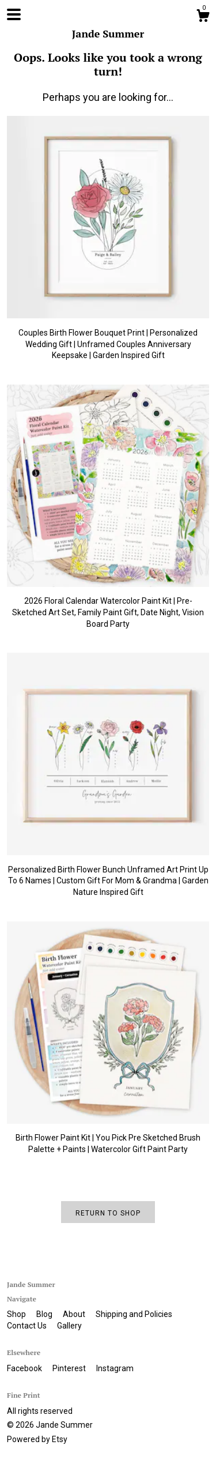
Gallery (69, 1325)
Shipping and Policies (134, 1314)
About (75, 1314)
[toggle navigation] (14, 14)
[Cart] (202, 17)
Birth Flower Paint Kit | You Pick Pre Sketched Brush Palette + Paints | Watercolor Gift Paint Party (108, 1138)
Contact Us (27, 1325)
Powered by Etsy (37, 1439)
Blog (45, 1314)
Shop (17, 1314)
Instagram (115, 1368)
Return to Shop (108, 1213)
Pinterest (70, 1368)
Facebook (25, 1368)
